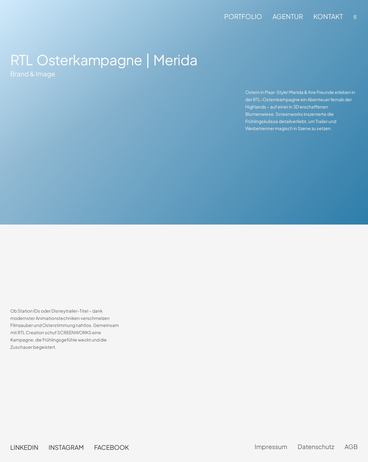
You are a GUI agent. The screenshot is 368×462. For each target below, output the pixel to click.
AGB (351, 446)
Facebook (111, 447)
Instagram (66, 447)
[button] (354, 17)
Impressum (271, 446)
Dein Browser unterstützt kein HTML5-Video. (51, 266)
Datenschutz (316, 446)
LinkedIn (24, 447)
